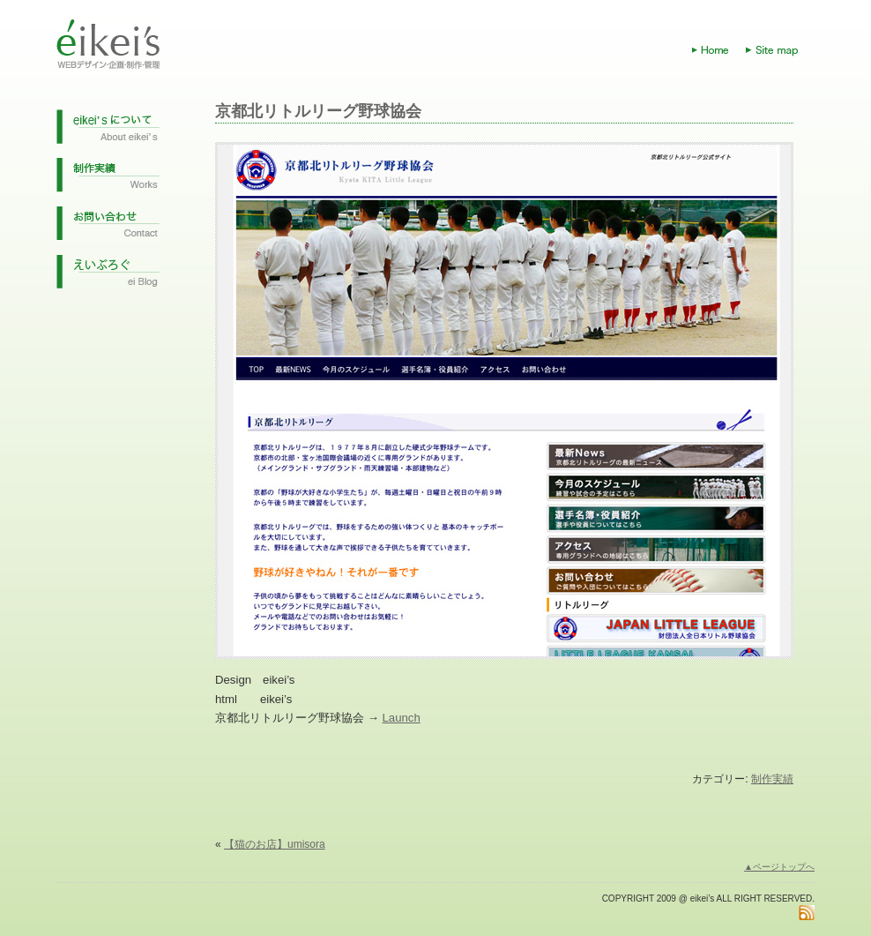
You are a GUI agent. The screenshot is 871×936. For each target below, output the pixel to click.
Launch (402, 717)
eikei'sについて (108, 131)
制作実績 (108, 180)
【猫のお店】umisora (274, 844)
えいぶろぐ (108, 277)
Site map (780, 50)
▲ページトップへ (779, 867)
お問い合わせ (108, 228)
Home (719, 50)
